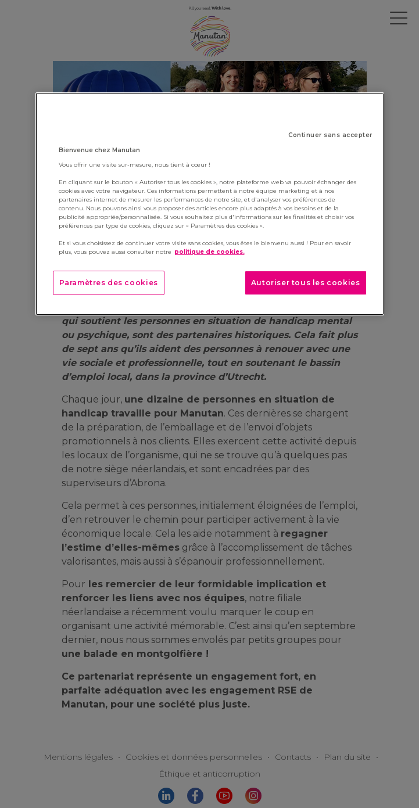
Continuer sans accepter (330, 135)
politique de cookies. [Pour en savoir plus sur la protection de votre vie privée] (209, 252)
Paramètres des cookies (108, 282)
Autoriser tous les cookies (305, 282)
